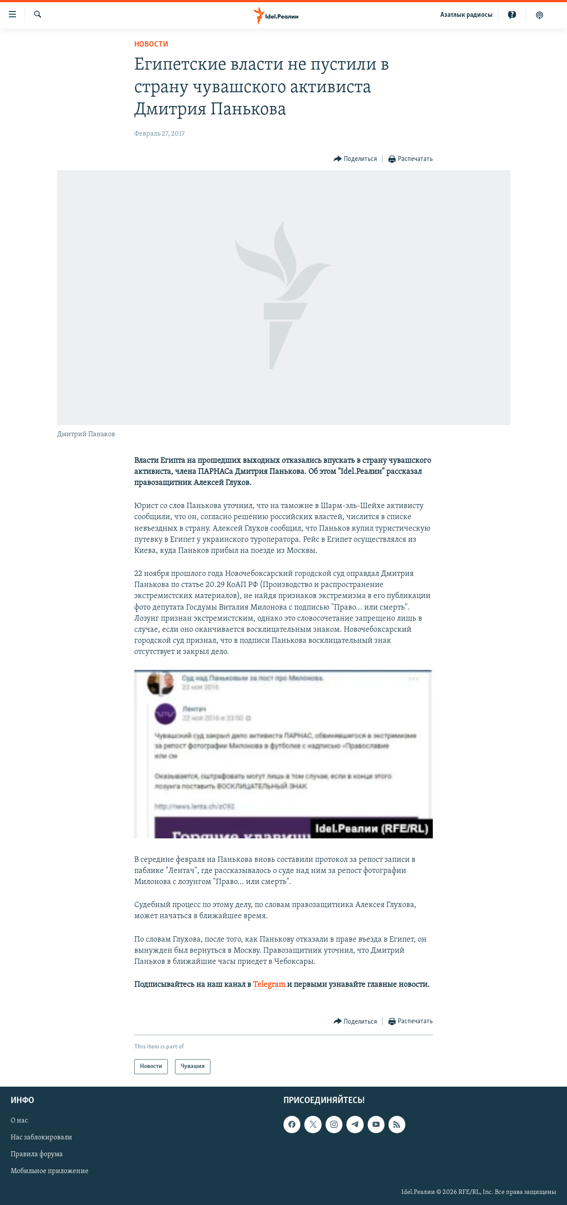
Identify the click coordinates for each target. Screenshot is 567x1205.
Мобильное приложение (50, 1171)
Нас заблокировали (41, 1138)
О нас (19, 1121)
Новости (151, 44)
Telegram (269, 985)
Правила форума (37, 1154)
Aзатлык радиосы (466, 15)
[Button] (355, 159)
